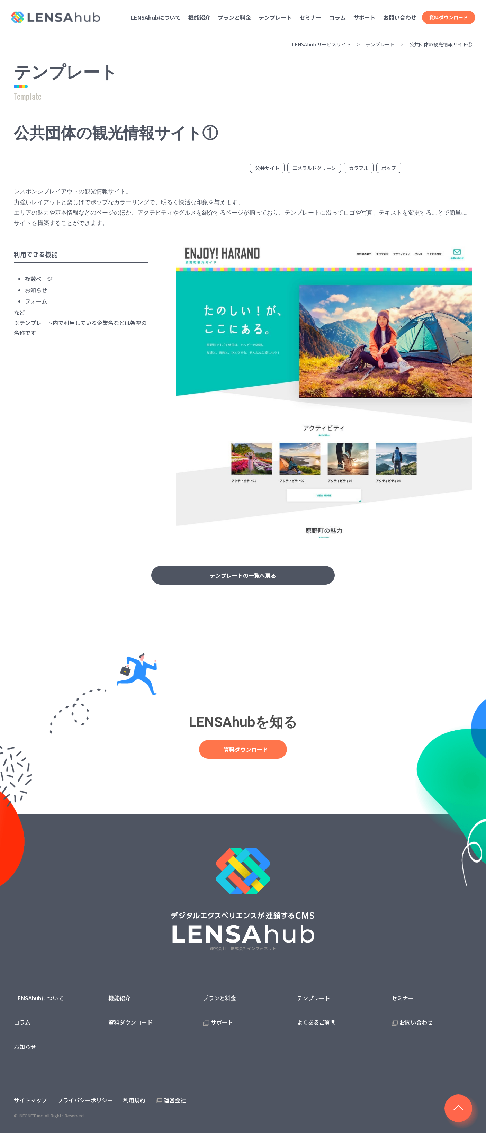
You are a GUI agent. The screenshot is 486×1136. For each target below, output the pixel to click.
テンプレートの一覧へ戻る (243, 576)
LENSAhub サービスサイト (321, 44)
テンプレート (380, 44)
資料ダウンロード (448, 17)
